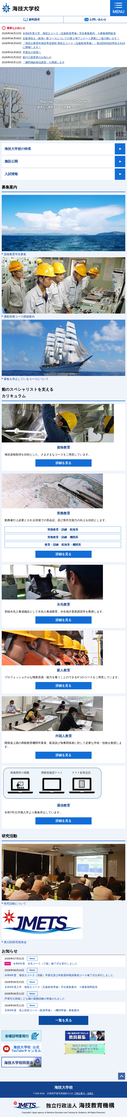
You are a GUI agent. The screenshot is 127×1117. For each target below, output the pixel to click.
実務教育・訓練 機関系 (62, 537)
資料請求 (32, 19)
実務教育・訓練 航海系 (62, 529)
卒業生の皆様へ (32, 52)
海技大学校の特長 (18, 149)
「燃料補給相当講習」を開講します (44, 62)
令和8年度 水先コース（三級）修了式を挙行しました (41, 963)
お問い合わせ (95, 19)
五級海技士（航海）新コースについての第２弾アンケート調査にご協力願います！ (71, 38)
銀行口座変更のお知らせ (37, 57)
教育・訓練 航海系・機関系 (63, 544)
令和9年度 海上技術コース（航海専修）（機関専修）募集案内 (42, 1010)
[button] (118, 8)
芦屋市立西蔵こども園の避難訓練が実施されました (35, 998)
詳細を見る (63, 463)
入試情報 (11, 174)
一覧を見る (63, 1020)
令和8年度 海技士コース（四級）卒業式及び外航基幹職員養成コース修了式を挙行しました (59, 975)
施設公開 (11, 161)
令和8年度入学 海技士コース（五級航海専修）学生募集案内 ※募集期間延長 (69, 33)
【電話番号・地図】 (84, 1093)
